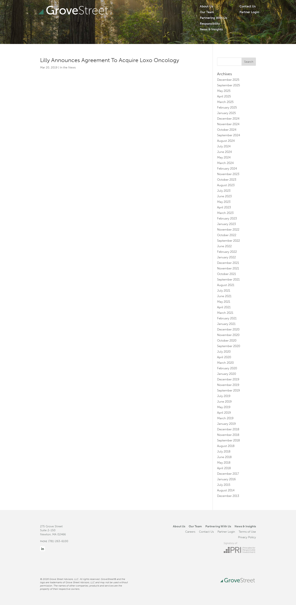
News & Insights (211, 29)
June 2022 (224, 246)
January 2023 (226, 224)
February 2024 (227, 168)
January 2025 (226, 113)
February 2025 (227, 107)
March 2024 (225, 163)
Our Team (207, 12)
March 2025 (225, 102)
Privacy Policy (247, 537)
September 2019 (228, 390)
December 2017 (228, 474)
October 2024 (226, 130)
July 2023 (223, 191)
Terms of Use (247, 531)
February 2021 (227, 318)
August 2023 (226, 185)
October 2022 (226, 235)
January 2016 (226, 479)
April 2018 (224, 468)
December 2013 (228, 496)
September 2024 (228, 135)
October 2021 (226, 274)
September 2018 (228, 440)
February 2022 (227, 252)
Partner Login (249, 12)
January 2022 (226, 257)
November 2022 (228, 229)
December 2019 (228, 379)
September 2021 (228, 279)
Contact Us (247, 6)
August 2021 (225, 285)
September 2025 (228, 85)
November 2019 (228, 385)
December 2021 (228, 263)
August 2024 (226, 141)
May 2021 (223, 302)
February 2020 (227, 368)
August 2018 (226, 446)
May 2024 (224, 157)
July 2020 (224, 351)
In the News (68, 67)
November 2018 (228, 435)
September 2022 (228, 240)
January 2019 (226, 424)
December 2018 (228, 429)
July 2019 (223, 396)
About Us (206, 6)
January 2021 (226, 324)
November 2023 (228, 174)
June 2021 (224, 296)
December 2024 (228, 118)
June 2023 (224, 196)
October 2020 (226, 340)
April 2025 (224, 96)
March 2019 (225, 418)
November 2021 (228, 268)
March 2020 (225, 363)
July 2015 (223, 485)
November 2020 (228, 335)
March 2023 (225, 213)
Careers (190, 531)
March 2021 (225, 313)
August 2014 (226, 490)
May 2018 (223, 462)
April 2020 (224, 357)
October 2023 (226, 179)
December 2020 (228, 329)
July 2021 (223, 290)
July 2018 (223, 451)
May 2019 (223, 407)
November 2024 (228, 124)
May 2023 (223, 202)
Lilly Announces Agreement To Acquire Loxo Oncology (109, 60)
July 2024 (224, 146)
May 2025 (223, 91)
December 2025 (228, 80)
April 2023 (224, 207)
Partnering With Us (213, 17)
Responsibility (210, 23)
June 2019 (224, 401)
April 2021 (224, 307)
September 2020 (228, 346)
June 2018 (224, 457)
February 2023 (227, 218)
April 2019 (224, 412)
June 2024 (224, 152)
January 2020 (226, 374)
